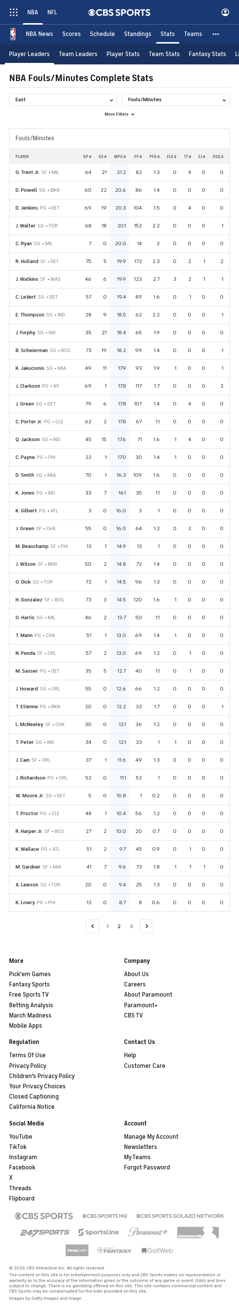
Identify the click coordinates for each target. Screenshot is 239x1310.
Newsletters (140, 1147)
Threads (20, 1188)
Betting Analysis (31, 1005)
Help (130, 1055)
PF (138, 156)
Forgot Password (147, 1167)
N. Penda (25, 653)
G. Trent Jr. (27, 172)
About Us (136, 974)
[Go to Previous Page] (92, 926)
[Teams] (193, 34)
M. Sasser (27, 671)
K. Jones (25, 493)
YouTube (20, 1137)
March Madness (30, 1015)
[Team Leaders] (78, 54)
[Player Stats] (123, 54)
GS (103, 156)
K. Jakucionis (30, 368)
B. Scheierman (32, 350)
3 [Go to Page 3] (131, 926)
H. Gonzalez (29, 599)
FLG (171, 156)
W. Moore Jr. (30, 795)
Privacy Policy (27, 1066)
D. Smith (25, 475)
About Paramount (148, 995)
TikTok (18, 1147)
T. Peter (25, 742)
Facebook (22, 1167)
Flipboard (22, 1198)
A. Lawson (27, 884)
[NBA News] (39, 34)
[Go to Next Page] (147, 926)
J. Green (25, 404)
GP (87, 156)
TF (187, 156)
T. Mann (24, 635)
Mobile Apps (25, 1026)
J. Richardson (31, 778)
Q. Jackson (28, 439)
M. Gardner (28, 867)
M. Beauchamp (32, 546)
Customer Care (144, 1066)
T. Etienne (27, 706)
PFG (154, 156)
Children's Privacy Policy (42, 1076)
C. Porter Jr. (29, 421)
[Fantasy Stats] (207, 54)
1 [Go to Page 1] (107, 926)
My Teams (137, 1157)
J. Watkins (27, 279)
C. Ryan (24, 243)
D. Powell (26, 190)
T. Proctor (27, 813)
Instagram (23, 1157)
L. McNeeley (29, 724)
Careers (135, 984)
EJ (201, 156)
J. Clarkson (28, 386)
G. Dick (23, 582)
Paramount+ (141, 1005)
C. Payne (25, 457)
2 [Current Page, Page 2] (119, 926)
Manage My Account (151, 1137)
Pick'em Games (30, 974)
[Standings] (138, 34)
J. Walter (26, 225)
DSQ (218, 156)
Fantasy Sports (29, 984)
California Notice (32, 1107)
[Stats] (167, 34)
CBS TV (133, 1015)
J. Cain (23, 760)
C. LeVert (26, 297)
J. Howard (27, 689)
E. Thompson (30, 314)
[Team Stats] (164, 54)
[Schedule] (102, 34)
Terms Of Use (27, 1055)
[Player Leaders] (29, 54)
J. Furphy (25, 332)
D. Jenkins (27, 208)
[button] (216, 34)
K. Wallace (27, 849)
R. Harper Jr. (29, 831)
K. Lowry (25, 902)
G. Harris (25, 617)
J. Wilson (26, 564)
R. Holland (27, 261)
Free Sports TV (29, 995)
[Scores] (71, 34)
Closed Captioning (34, 1096)
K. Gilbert (26, 510)
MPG (120, 156)
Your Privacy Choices (37, 1086)
